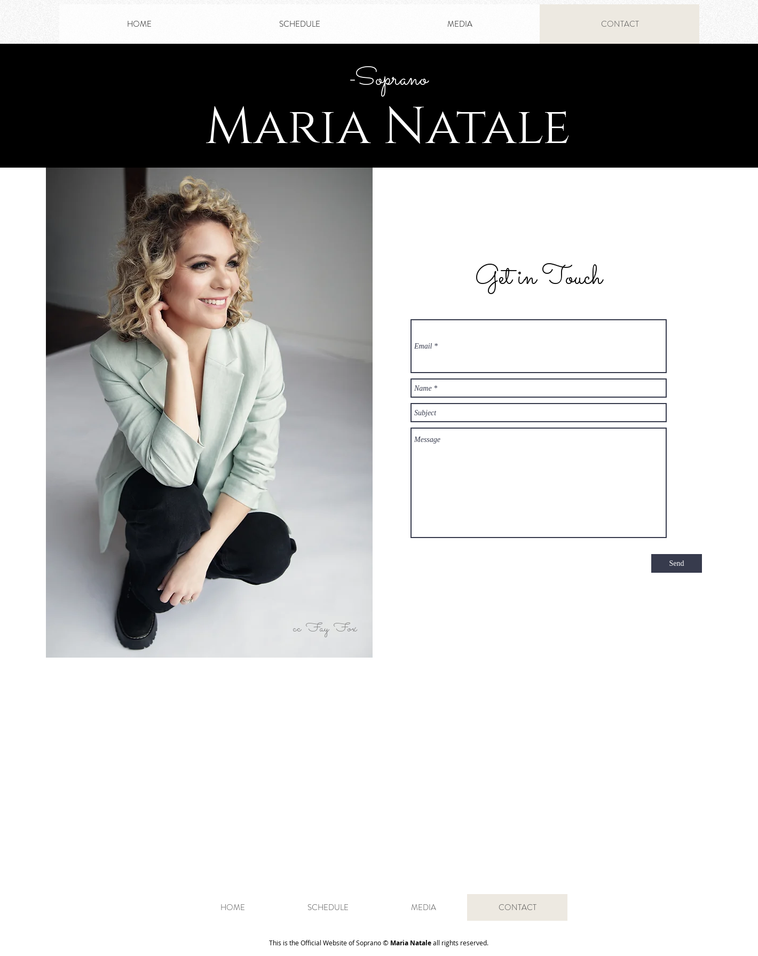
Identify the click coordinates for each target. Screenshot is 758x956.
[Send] (676, 563)
